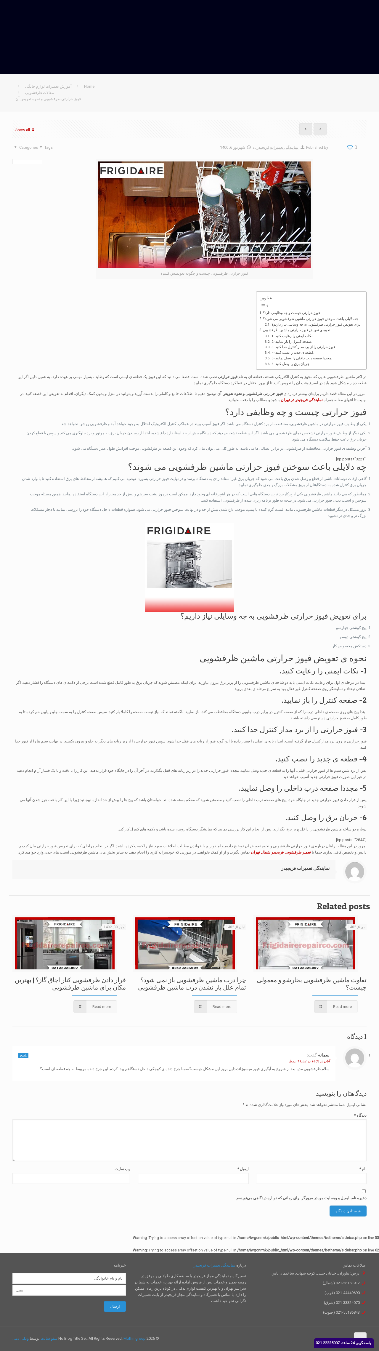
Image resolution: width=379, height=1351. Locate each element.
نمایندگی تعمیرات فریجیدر (277, 147)
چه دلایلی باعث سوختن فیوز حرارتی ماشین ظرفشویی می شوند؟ (310, 319)
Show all (25, 129)
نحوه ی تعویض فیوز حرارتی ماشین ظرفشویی (296, 330)
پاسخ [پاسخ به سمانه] (23, 1055)
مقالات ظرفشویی (39, 92)
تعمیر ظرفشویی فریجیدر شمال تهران (281, 852)
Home (89, 86)
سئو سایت (49, 1338)
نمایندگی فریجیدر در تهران (302, 400)
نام (363, 1169)
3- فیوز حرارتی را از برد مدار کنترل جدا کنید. (304, 347)
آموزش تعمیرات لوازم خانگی (48, 86)
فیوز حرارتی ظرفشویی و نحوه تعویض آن (48, 99)
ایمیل (243, 1169)
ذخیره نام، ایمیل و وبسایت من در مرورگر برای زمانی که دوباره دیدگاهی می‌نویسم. (301, 1198)
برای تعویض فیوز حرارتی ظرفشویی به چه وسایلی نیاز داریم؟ (316, 324)
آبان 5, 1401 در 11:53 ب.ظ (309, 1061)
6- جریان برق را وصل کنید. (291, 364)
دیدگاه (360, 1115)
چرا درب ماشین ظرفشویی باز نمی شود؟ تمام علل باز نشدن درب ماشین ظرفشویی (192, 983)
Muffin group (134, 1338)
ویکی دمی (20, 1338)
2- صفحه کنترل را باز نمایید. (292, 342)
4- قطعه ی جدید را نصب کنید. (293, 352)
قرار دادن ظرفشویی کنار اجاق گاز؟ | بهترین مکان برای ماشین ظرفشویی (70, 983)
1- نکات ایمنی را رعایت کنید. (292, 336)
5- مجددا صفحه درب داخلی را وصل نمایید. (302, 358)
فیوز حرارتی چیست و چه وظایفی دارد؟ (291, 313)
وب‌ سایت (122, 1169)
